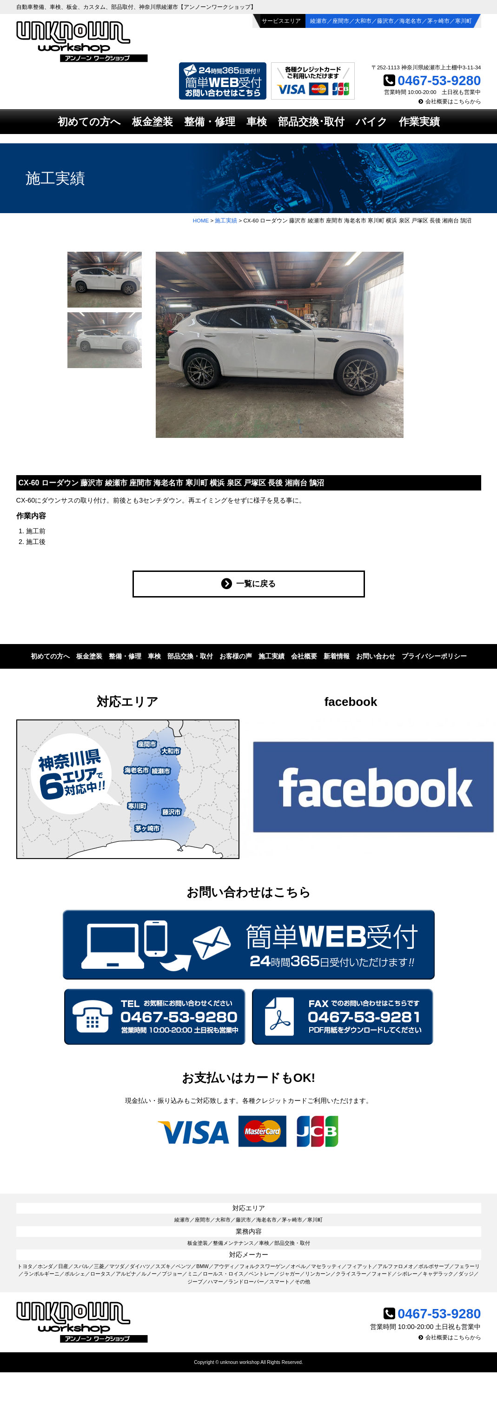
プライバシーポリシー (434, 656)
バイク (372, 122)
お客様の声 (235, 656)
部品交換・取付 (190, 656)
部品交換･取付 (311, 122)
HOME (201, 220)
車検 (256, 122)
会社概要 (304, 656)
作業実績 (419, 122)
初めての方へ (89, 122)
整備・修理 (209, 122)
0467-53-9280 (439, 80)
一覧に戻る (256, 583)
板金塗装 (152, 122)
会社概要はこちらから (453, 101)
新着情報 (337, 656)
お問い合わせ (375, 656)
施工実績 (226, 220)
